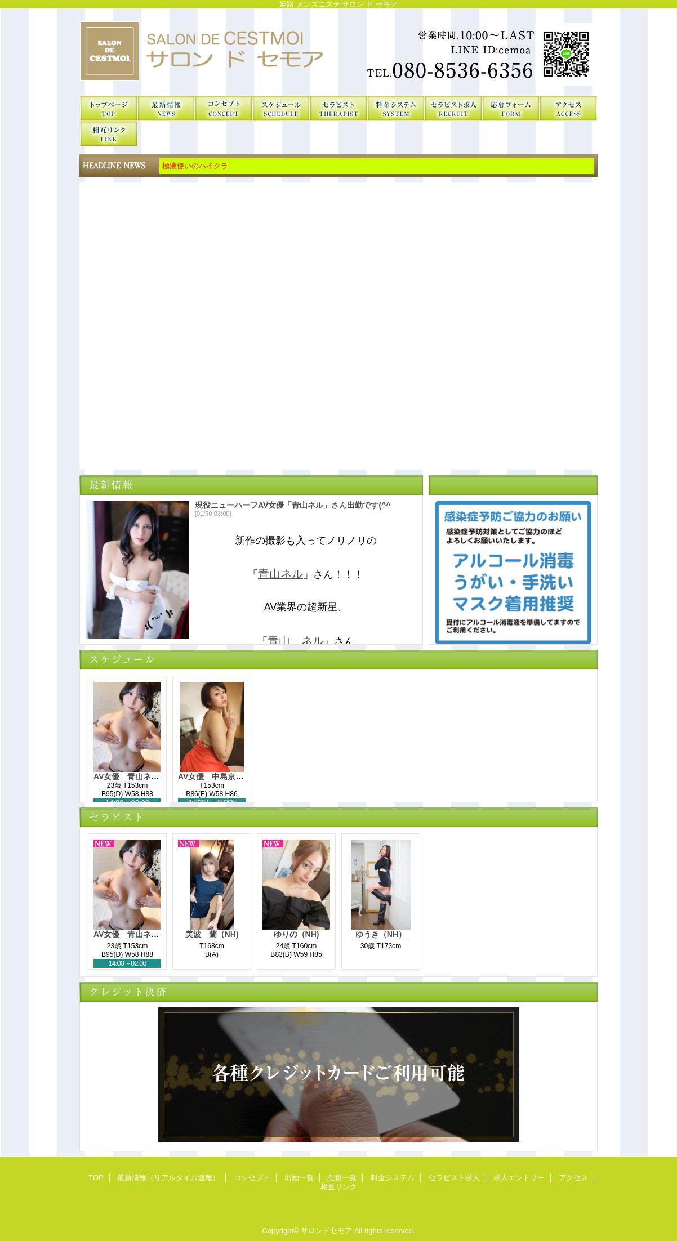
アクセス (568, 108)
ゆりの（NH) (296, 934)
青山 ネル (296, 641)
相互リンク (108, 133)
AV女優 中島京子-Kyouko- (228, 776)
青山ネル (280, 574)
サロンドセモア (338, 52)
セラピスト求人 (453, 108)
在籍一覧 (338, 108)
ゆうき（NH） (380, 934)
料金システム (396, 108)
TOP (108, 108)
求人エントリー (511, 108)
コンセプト (223, 108)
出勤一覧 (281, 108)
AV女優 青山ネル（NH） (139, 776)
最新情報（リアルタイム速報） (166, 108)
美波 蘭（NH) (212, 934)
